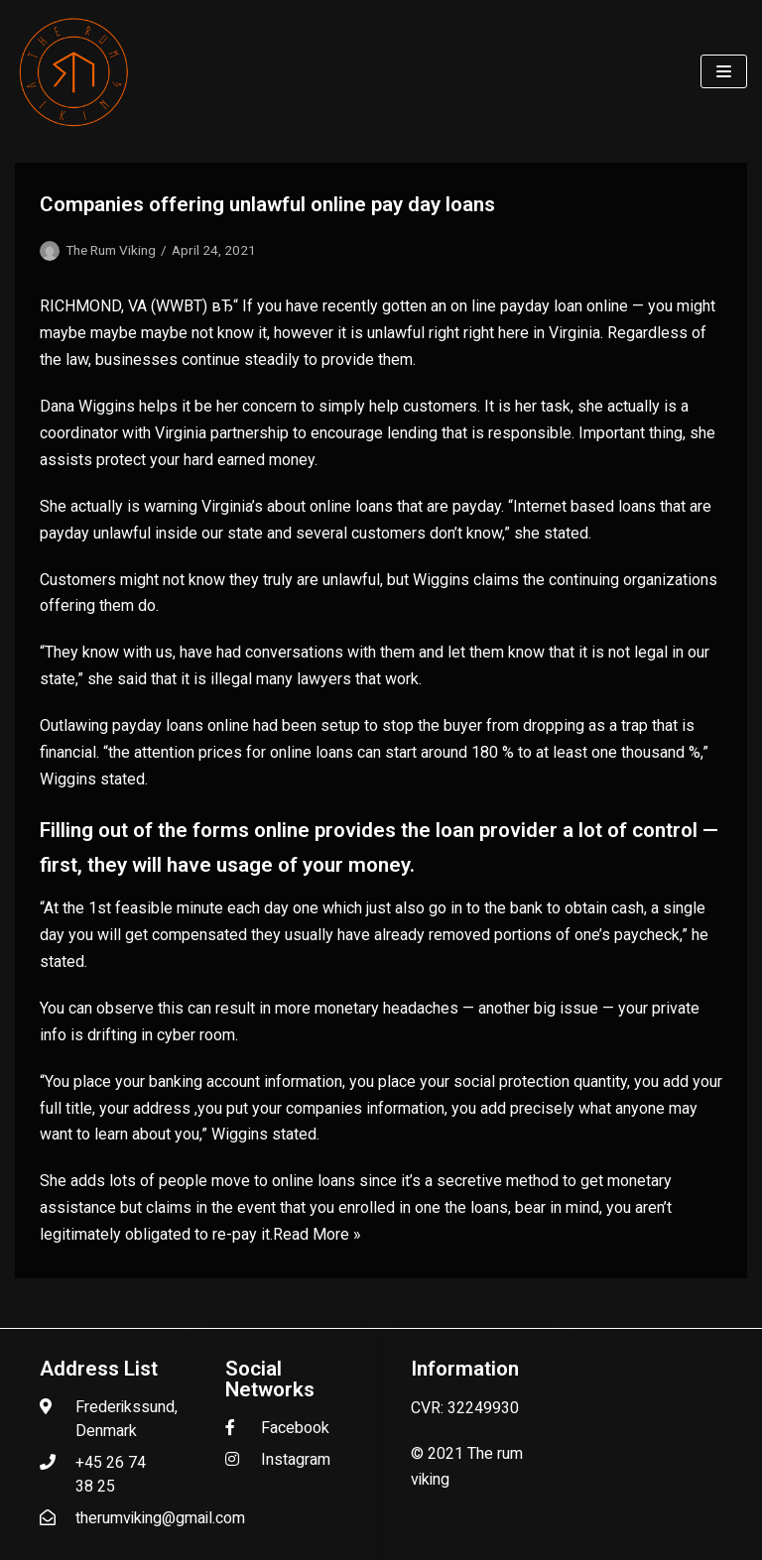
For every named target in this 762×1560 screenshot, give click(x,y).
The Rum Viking (110, 250)
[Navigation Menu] (723, 71)
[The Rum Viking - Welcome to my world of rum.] (74, 71)
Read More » (317, 1234)
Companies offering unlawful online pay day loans (267, 204)
